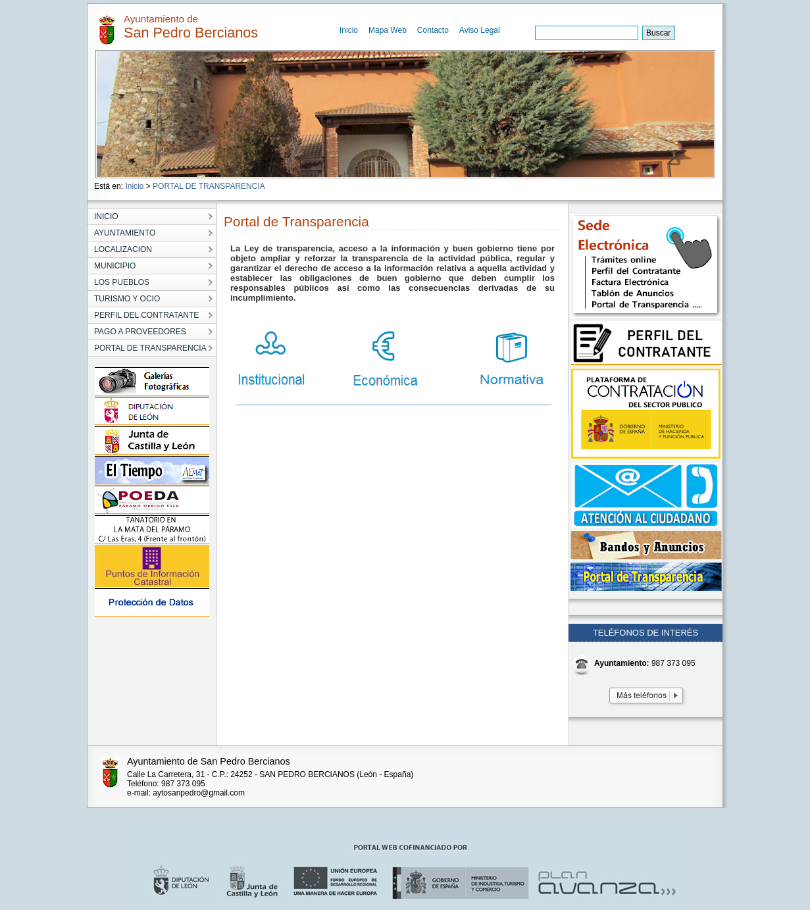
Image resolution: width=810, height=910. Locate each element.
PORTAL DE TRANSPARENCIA (209, 186)
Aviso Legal (479, 30)
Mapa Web (387, 30)
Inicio (349, 30)
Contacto (433, 30)
